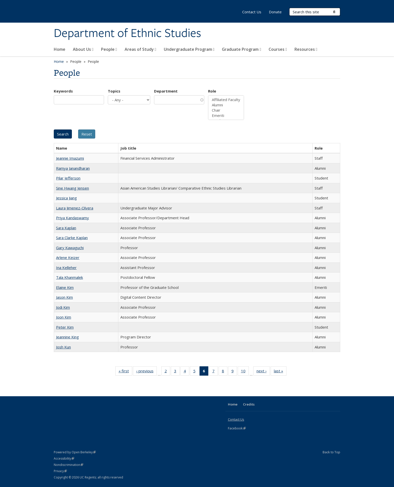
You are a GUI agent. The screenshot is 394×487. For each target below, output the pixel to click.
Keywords (63, 91)
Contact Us (251, 11)
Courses (278, 49)
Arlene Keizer (67, 257)
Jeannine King (67, 336)
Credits (249, 404)
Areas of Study (140, 49)
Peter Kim (65, 327)
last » (280, 372)
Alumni (226, 105)
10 (245, 372)
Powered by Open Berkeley (75, 452)
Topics (114, 91)
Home (59, 49)
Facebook (237, 428)
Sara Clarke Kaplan (72, 237)
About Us (83, 49)
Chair (226, 110)
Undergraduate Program (189, 49)
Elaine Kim (65, 287)
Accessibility (64, 458)
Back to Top (331, 452)
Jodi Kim (63, 307)
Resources (305, 49)
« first (125, 372)
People (109, 49)
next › (263, 372)
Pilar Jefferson (68, 178)
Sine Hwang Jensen (72, 188)
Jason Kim (64, 297)
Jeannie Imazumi (70, 158)
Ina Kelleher (66, 267)
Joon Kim (63, 317)
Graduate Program (241, 49)
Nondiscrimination (68, 465)
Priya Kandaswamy (72, 217)
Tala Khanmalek (69, 277)
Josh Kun (63, 346)
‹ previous (146, 372)
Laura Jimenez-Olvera (74, 207)
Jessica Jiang (66, 197)
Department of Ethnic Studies (127, 33)
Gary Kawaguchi (70, 247)
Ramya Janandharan (73, 168)
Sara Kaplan (66, 227)
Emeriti (226, 115)
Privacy (60, 471)
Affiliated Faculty (226, 99)
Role (212, 91)
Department (166, 91)
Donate (275, 11)
